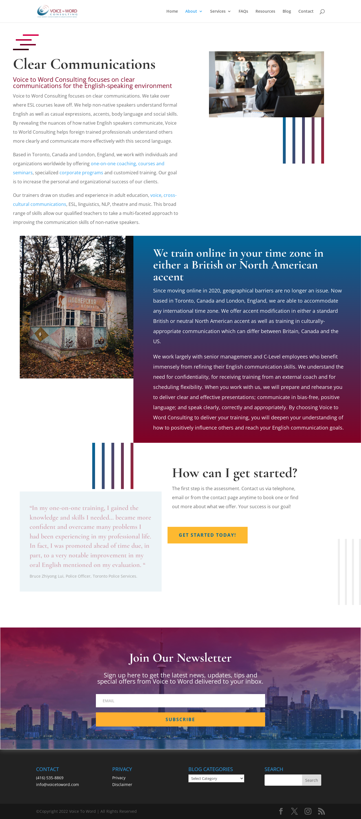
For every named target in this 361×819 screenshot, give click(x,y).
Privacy (119, 777)
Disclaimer (122, 784)
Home (172, 11)
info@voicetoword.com (57, 784)
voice (155, 195)
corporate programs (81, 172)
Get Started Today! (207, 535)
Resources (265, 11)
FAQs (243, 11)
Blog (287, 11)
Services (218, 11)
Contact (306, 11)
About (191, 11)
